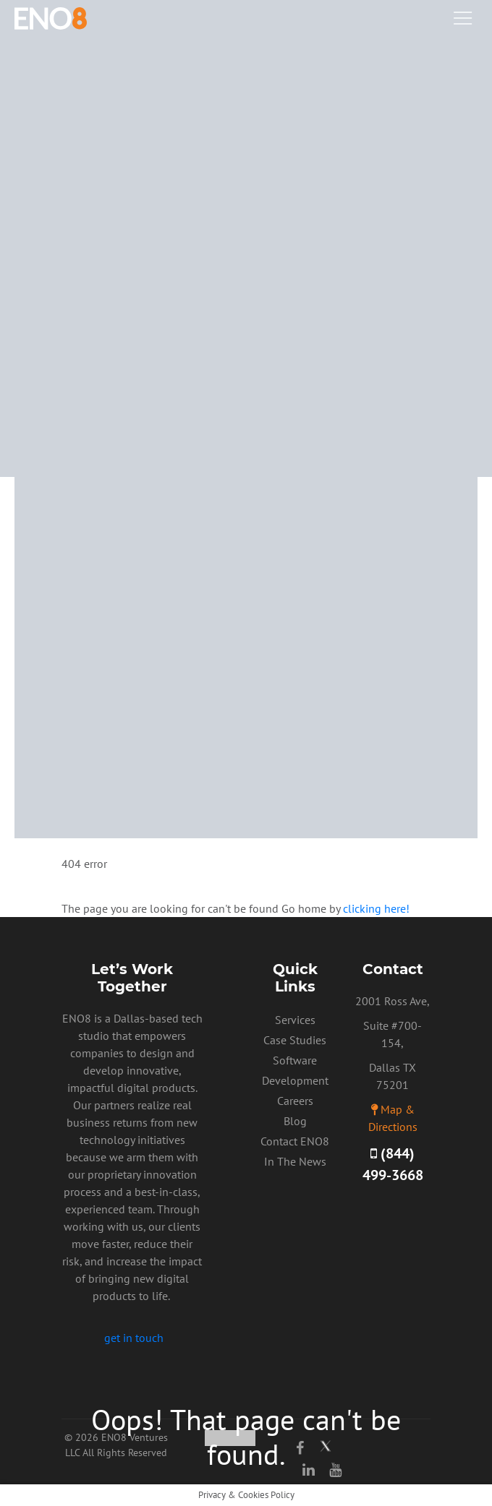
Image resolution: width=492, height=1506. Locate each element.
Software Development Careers (295, 1080)
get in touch (134, 1337)
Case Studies (294, 1040)
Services (295, 1019)
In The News (295, 1161)
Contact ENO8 (294, 1141)
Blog (295, 1121)
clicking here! (376, 908)
